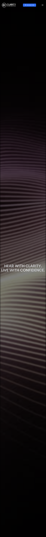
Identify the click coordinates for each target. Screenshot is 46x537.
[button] (42, 5)
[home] (9, 5)
